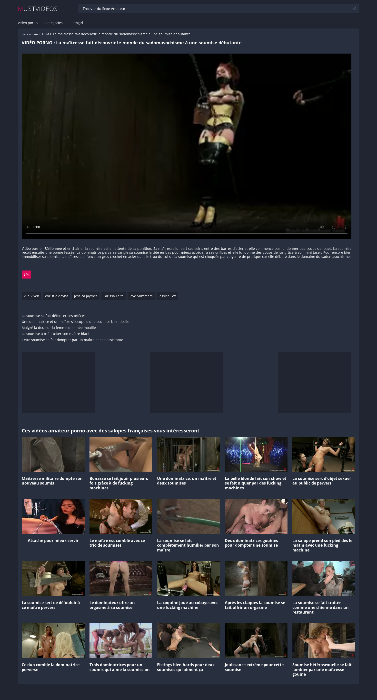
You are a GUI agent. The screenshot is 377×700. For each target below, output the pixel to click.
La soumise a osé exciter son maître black (55, 334)
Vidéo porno (28, 23)
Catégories (54, 23)
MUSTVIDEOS (38, 9)
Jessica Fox (167, 296)
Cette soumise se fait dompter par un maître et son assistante (72, 340)
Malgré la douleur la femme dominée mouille (59, 328)
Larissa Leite (113, 296)
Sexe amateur (31, 34)
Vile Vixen (31, 296)
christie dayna (56, 296)
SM (47, 34)
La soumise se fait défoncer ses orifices (54, 316)
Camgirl (76, 23)
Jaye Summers (141, 296)
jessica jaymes (86, 296)
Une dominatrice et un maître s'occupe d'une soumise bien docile (75, 322)
